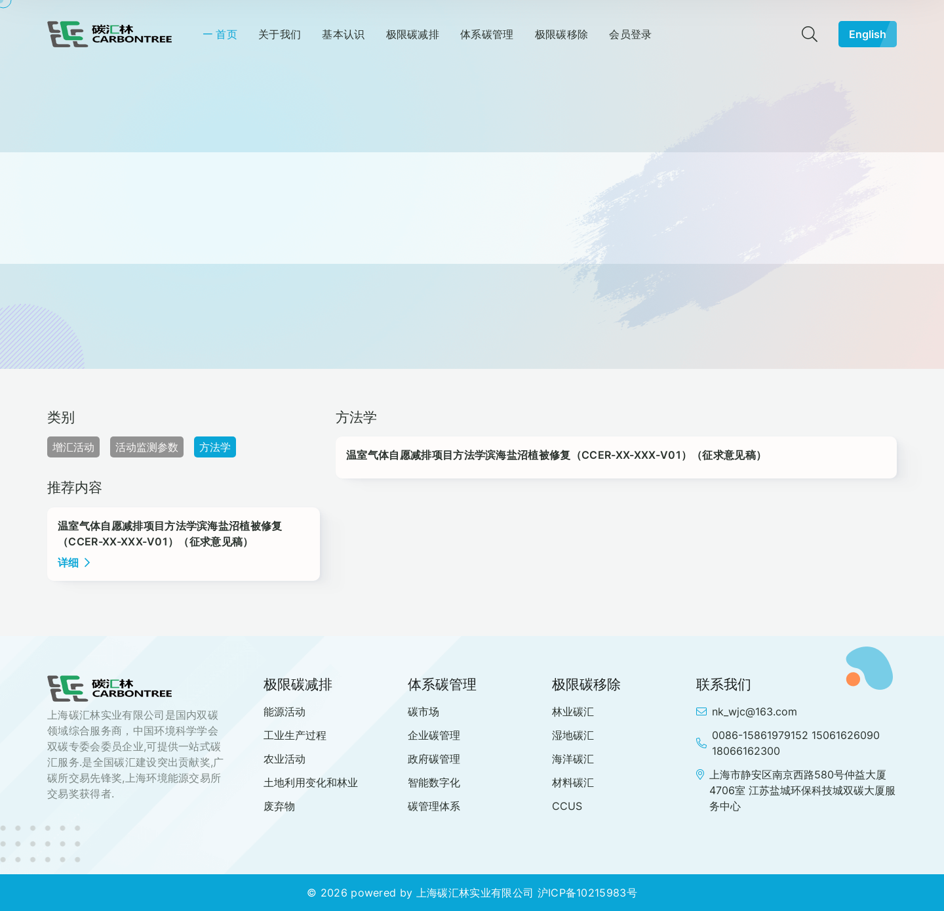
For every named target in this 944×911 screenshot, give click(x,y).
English (873, 34)
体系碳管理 (487, 34)
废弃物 (279, 806)
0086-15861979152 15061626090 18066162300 (788, 743)
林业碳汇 (573, 711)
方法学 (215, 447)
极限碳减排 (413, 34)
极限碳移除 (562, 34)
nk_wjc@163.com (746, 711)
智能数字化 (434, 782)
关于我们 (279, 34)
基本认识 (343, 34)
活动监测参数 (146, 447)
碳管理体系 (434, 806)
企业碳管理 (434, 735)
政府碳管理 (434, 758)
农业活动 (284, 758)
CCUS (567, 806)
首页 (226, 34)
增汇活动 (73, 447)
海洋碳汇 (573, 758)
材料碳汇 (573, 782)
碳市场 (423, 711)
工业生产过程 (295, 735)
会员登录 (630, 34)
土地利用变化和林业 (311, 782)
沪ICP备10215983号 (587, 892)
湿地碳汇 (573, 735)
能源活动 (284, 711)
